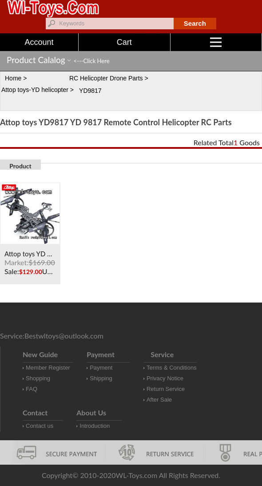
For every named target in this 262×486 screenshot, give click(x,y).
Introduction (94, 425)
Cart (124, 42)
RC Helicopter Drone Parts (106, 78)
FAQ (31, 389)
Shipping (101, 378)
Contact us (39, 425)
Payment (101, 367)
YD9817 (90, 90)
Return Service (166, 389)
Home (13, 78)
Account (38, 42)
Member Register (48, 367)
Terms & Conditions (172, 367)
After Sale (159, 399)
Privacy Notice (165, 378)
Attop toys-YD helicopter (34, 89)
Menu (236, 42)
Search (195, 23)
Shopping (38, 378)
